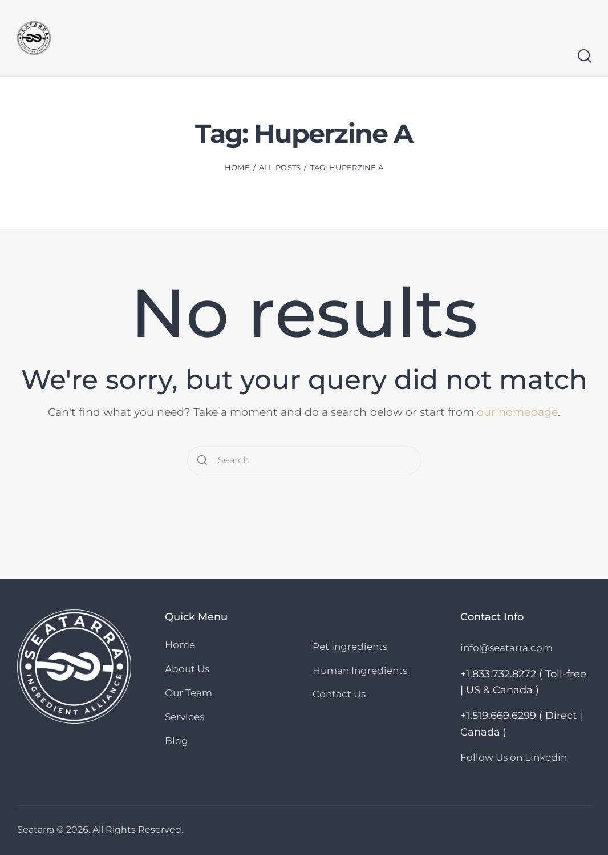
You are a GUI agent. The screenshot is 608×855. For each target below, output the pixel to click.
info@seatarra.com (506, 647)
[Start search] (584, 56)
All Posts (280, 167)
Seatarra (35, 829)
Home (237, 167)
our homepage (517, 412)
